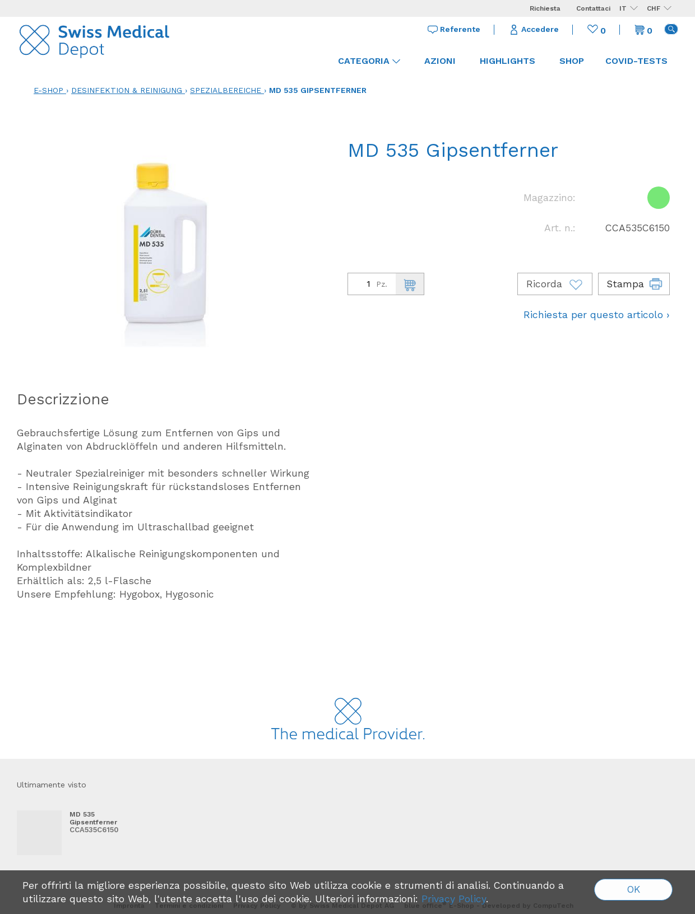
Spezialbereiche (225, 90)
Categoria (369, 60)
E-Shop (48, 90)
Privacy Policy (453, 898)
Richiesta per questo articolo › (596, 314)
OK (633, 889)
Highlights (507, 60)
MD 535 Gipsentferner (318, 90)
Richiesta (545, 8)
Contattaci (593, 8)
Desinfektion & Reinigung (126, 90)
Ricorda (554, 284)
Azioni (440, 60)
